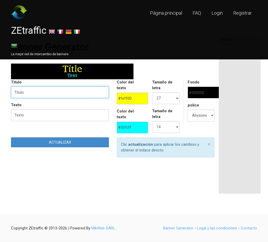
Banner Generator (178, 228)
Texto (16, 105)
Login (217, 13)
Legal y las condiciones (217, 228)
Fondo (193, 82)
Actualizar (60, 142)
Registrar (242, 13)
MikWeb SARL (103, 228)
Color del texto (125, 85)
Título (16, 82)
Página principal (166, 13)
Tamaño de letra (162, 85)
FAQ (197, 13)
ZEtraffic (28, 30)
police (193, 105)
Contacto (249, 228)
